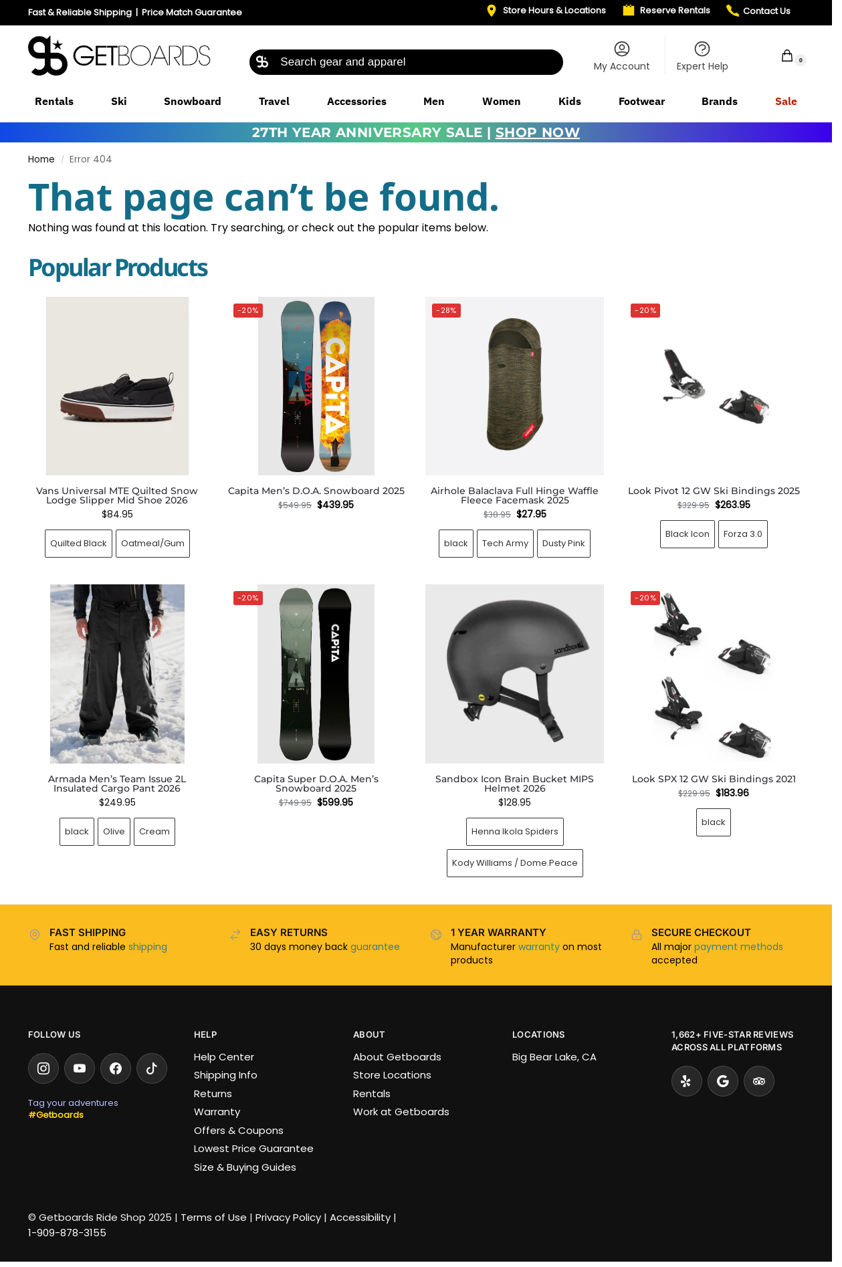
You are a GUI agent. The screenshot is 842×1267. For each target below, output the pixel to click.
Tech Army (505, 543)
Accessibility (360, 1217)
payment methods (738, 946)
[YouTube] (79, 1068)
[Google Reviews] (723, 1081)
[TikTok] (151, 1068)
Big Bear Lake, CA (554, 1057)
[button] (778, 55)
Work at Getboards (401, 1112)
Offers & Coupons (239, 1130)
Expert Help (702, 56)
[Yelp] (686, 1081)
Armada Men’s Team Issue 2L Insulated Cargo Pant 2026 (117, 783)
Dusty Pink (563, 543)
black (456, 543)
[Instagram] (43, 1068)
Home (41, 159)
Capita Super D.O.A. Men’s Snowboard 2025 (316, 783)
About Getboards (397, 1057)
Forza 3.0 (743, 534)
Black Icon (687, 534)
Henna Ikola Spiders (514, 831)
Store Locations (392, 1075)
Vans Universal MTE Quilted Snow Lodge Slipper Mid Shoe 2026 (117, 495)
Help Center (224, 1057)
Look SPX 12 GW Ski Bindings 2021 (714, 779)
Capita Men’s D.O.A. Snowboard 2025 (316, 490)
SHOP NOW (538, 132)
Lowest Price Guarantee (254, 1148)
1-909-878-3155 (67, 1233)
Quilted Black (78, 543)
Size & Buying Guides (245, 1167)
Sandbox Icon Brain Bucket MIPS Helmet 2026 (514, 783)
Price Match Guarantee (192, 12)
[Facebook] (115, 1068)
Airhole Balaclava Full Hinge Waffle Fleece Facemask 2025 (515, 495)
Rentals (372, 1093)
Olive (114, 831)
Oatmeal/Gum (153, 543)
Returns (213, 1093)
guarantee (375, 946)
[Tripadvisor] (759, 1081)
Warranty (217, 1112)
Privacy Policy (288, 1217)
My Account (622, 56)
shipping (147, 946)
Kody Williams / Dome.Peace (515, 862)
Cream (154, 831)
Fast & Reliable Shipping (80, 12)
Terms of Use (214, 1217)
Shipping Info (225, 1075)
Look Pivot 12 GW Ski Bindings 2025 (714, 490)
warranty (539, 946)
